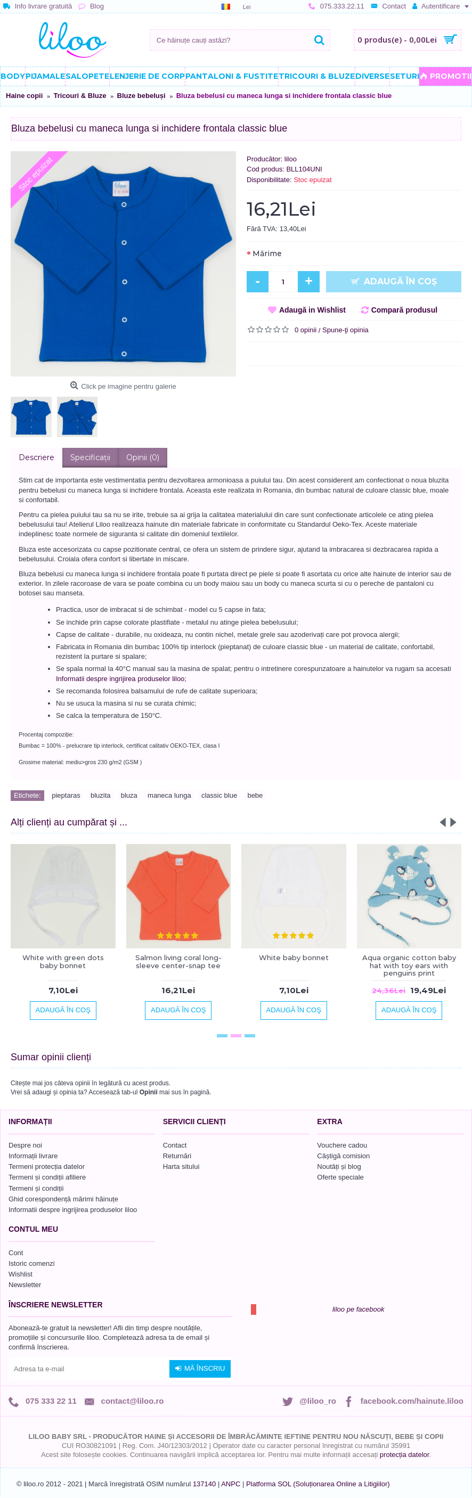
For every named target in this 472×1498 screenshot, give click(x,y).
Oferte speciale (340, 1177)
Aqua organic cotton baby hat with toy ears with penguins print (409, 965)
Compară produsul (404, 310)
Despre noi (25, 1145)
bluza (129, 795)
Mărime (267, 253)
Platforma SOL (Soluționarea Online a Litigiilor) (318, 1484)
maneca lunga (169, 795)
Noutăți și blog (339, 1166)
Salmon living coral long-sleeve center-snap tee (178, 961)
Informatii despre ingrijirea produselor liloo (73, 1210)
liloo (290, 159)
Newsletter (25, 1285)
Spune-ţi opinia (345, 330)
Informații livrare (33, 1156)
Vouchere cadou (342, 1145)
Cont (16, 1253)
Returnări (177, 1156)
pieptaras (66, 795)
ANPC (230, 1484)
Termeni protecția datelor (47, 1166)
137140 (204, 1484)
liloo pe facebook (358, 1309)
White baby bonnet (294, 957)
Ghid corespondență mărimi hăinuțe (63, 1199)
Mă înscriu (200, 1368)
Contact (175, 1145)
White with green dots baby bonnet (63, 961)
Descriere (36, 457)
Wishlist (20, 1274)
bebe (255, 795)
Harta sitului (181, 1166)
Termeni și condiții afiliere (47, 1177)
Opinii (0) (142, 457)
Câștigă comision (343, 1156)
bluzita (101, 795)
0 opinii (305, 330)
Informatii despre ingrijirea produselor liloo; (121, 679)
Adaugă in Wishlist (312, 310)
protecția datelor (404, 1455)
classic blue (219, 795)
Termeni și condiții (36, 1188)
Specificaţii (90, 457)
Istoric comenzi (32, 1263)
